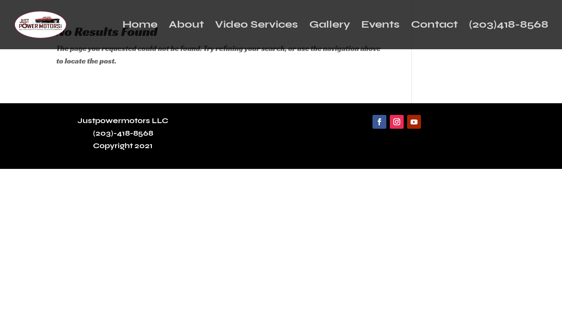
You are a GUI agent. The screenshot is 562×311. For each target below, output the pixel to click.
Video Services (256, 26)
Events (380, 26)
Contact (434, 26)
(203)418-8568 (508, 26)
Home (139, 26)
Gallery (329, 26)
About (186, 26)
